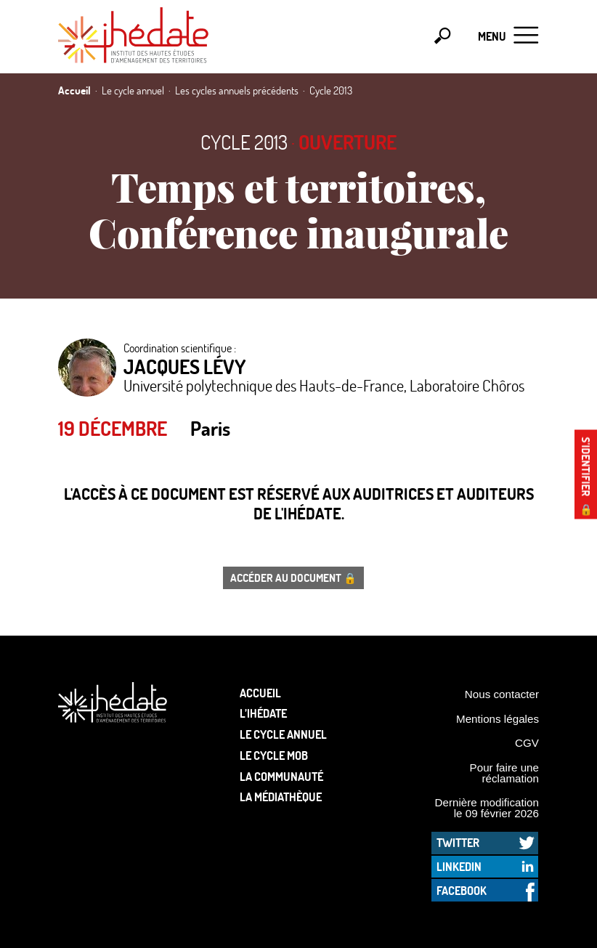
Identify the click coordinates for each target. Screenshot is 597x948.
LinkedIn (459, 866)
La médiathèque (281, 796)
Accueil (260, 692)
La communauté (281, 776)
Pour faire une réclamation (504, 773)
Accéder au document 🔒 (293, 577)
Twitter (457, 842)
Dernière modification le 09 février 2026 (486, 807)
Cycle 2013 (244, 142)
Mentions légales (497, 719)
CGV (527, 743)
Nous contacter (502, 694)
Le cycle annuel (283, 734)
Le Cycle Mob (274, 755)
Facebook (461, 890)
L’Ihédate (263, 713)
